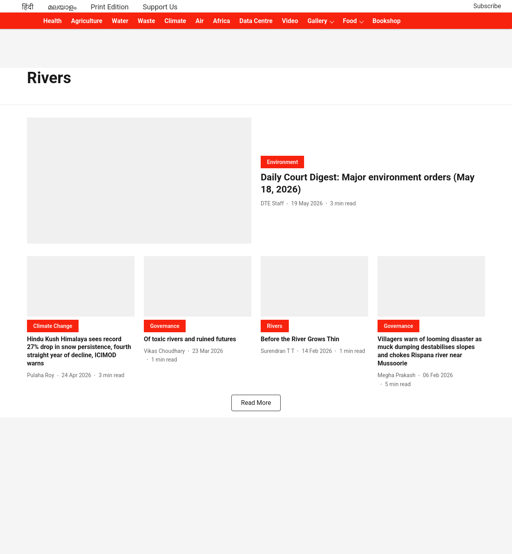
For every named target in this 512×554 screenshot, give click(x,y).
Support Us (160, 7)
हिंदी (28, 7)
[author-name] (274, 204)
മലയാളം (62, 7)
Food (350, 21)
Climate (175, 21)
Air (199, 21)
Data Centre (256, 21)
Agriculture (86, 21)
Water (120, 21)
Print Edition (110, 7)
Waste (146, 21)
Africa (221, 21)
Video (290, 21)
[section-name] (282, 162)
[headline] (373, 183)
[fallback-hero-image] (139, 181)
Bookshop (386, 21)
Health (52, 21)
